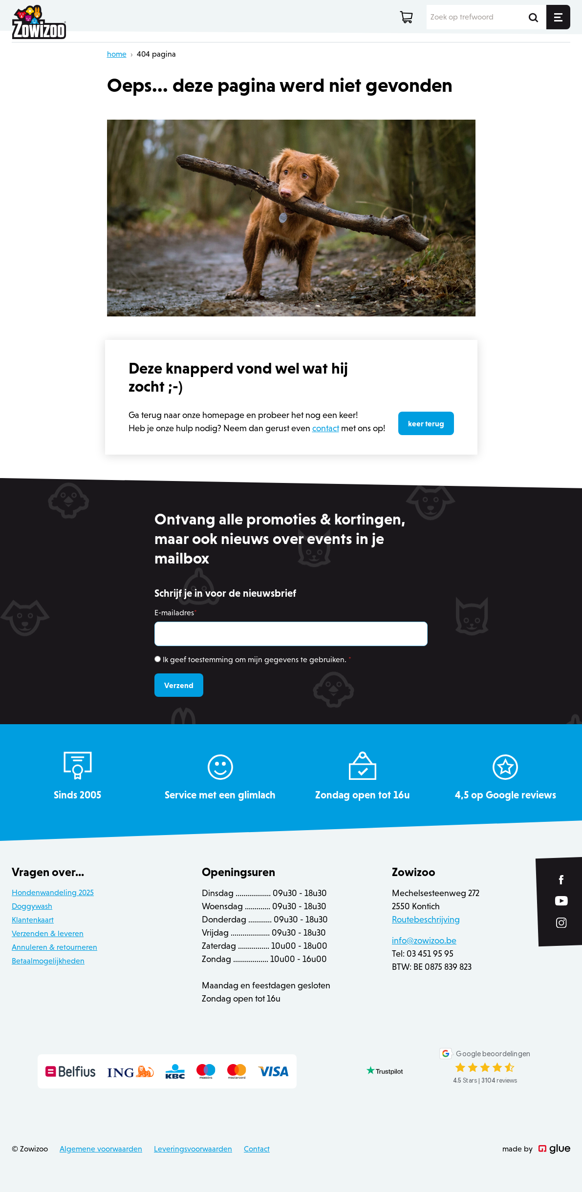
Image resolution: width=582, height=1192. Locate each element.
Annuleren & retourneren (54, 947)
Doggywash (32, 906)
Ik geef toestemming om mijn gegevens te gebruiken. (257, 659)
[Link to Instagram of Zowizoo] (561, 923)
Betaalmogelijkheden (48, 961)
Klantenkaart (33, 920)
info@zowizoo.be (424, 940)
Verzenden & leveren (48, 933)
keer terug (426, 423)
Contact (257, 1149)
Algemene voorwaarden (101, 1149)
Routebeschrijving (426, 919)
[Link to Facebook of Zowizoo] (561, 879)
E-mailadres (175, 612)
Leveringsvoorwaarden (193, 1149)
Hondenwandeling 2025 (53, 892)
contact (325, 428)
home (117, 54)
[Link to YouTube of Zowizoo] (561, 901)
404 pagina (156, 54)
